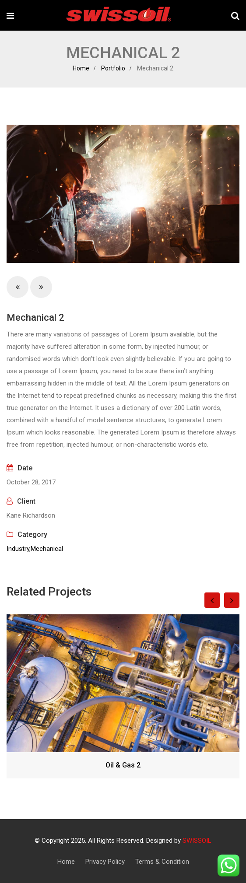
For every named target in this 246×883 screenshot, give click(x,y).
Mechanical (47, 549)
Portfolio (113, 68)
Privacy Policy (105, 861)
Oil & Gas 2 (123, 765)
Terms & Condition (162, 861)
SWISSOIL (197, 840)
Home (81, 68)
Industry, (19, 549)
